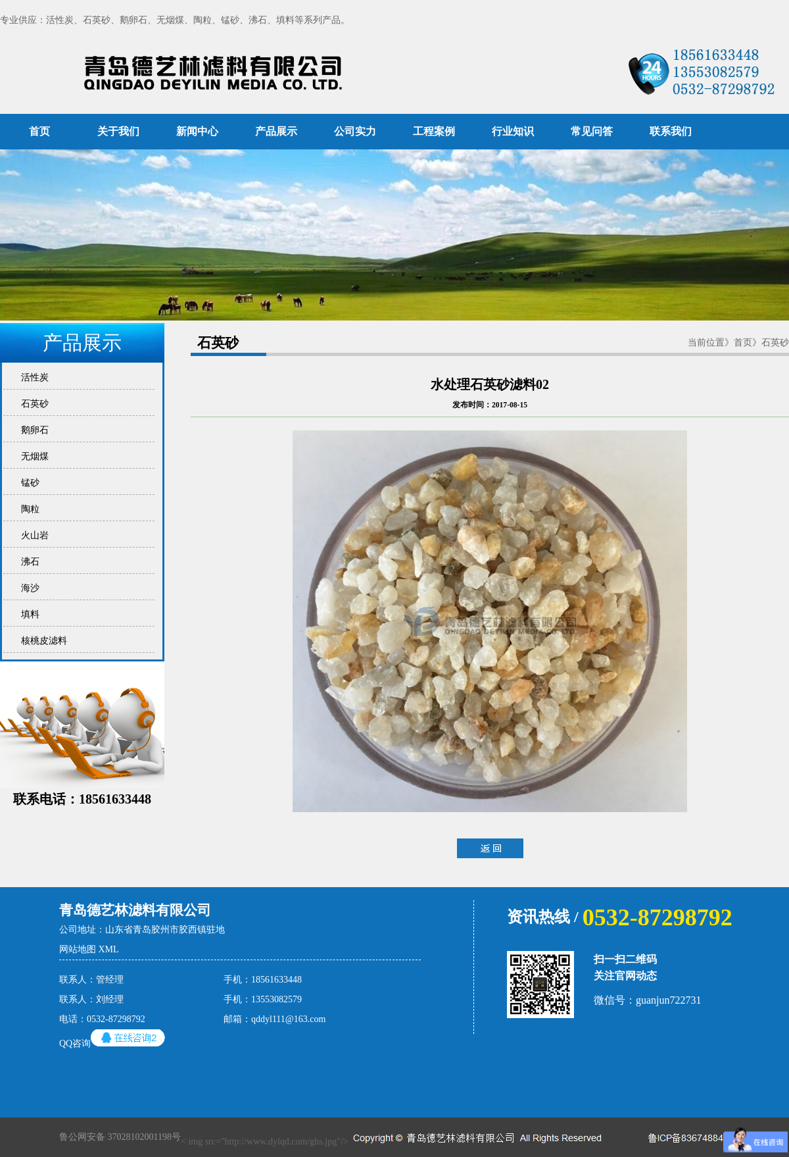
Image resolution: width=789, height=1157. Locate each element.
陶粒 (27, 509)
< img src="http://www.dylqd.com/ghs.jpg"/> (332, 1137)
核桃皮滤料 (41, 641)
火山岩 (32, 535)
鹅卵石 (32, 430)
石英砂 (32, 404)
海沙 (27, 588)
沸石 (27, 562)
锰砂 (27, 483)
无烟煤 (32, 456)
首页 (39, 131)
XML (109, 949)
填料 (27, 614)
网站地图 (77, 949)
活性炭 (32, 377)
